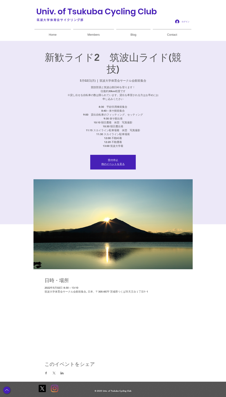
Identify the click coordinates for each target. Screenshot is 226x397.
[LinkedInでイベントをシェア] (62, 373)
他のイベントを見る (113, 164)
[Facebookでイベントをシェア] (46, 373)
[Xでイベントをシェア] (54, 373)
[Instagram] (54, 388)
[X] (42, 388)
